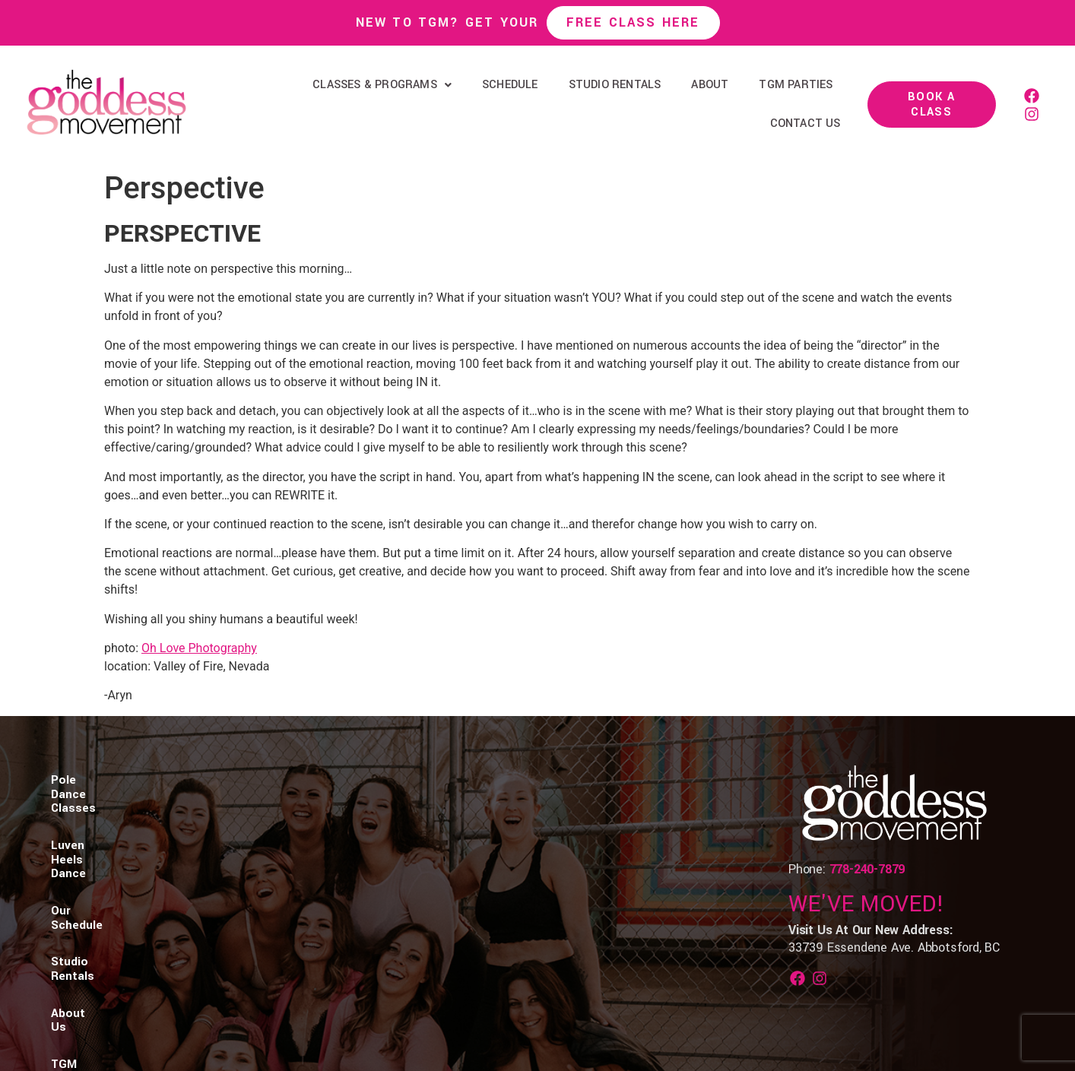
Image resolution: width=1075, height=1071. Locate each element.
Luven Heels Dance (230, 811)
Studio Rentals (615, 85)
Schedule (510, 85)
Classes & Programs (382, 85)
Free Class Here (633, 22)
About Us (513, 811)
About (709, 85)
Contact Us (805, 123)
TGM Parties (795, 85)
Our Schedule (336, 811)
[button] (382, 85)
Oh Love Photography (199, 648)
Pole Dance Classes (106, 811)
